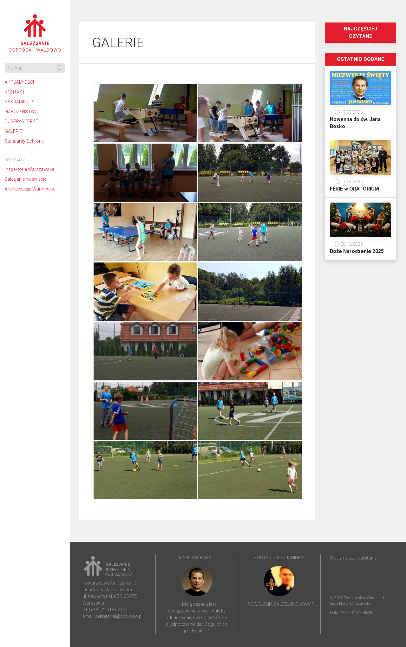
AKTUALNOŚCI (19, 82)
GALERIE (13, 131)
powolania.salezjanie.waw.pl (282, 604)
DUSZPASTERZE (21, 121)
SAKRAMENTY (19, 101)
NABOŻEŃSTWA (21, 111)
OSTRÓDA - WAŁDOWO (35, 33)
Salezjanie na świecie (25, 179)
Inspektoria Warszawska (29, 169)
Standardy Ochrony (24, 141)
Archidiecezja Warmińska (30, 188)
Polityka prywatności (352, 612)
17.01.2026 (349, 112)
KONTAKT (15, 91)
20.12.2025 (349, 244)
